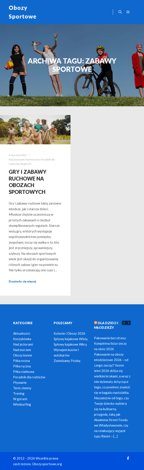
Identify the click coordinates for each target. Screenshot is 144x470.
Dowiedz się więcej (22, 281)
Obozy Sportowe (22, 12)
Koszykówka (22, 339)
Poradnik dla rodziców (29, 377)
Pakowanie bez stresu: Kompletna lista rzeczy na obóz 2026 (110, 343)
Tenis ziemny (22, 388)
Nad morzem (32, 159)
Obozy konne (22, 355)
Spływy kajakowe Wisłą (70, 339)
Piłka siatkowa (23, 372)
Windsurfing (22, 404)
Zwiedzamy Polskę (67, 361)
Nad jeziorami (16, 159)
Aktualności (21, 333)
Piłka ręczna (22, 366)
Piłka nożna (21, 361)
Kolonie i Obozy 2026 (69, 333)
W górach (25, 163)
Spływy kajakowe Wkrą (70, 344)
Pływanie (20, 382)
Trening (18, 393)
